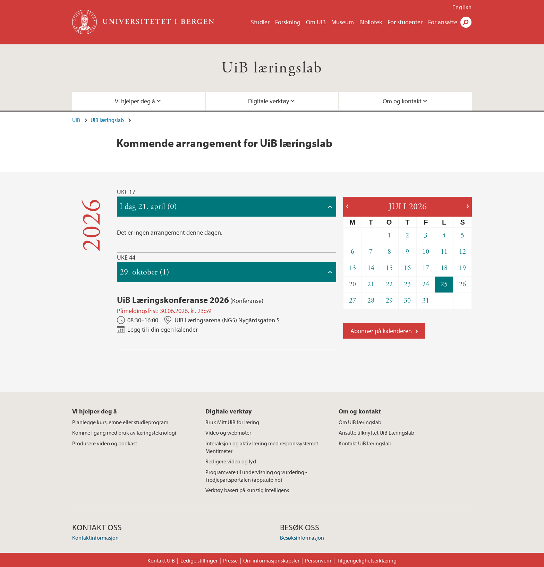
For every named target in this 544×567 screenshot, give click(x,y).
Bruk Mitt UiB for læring (232, 422)
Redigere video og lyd (230, 461)
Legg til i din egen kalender (162, 329)
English (462, 6)
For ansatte (442, 22)
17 (425, 268)
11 (444, 251)
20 (352, 284)
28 (370, 300)
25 (444, 284)
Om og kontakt (402, 101)
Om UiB (316, 22)
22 (389, 284)
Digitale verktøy (268, 101)
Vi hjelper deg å (135, 101)
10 (425, 251)
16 (407, 268)
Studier (260, 22)
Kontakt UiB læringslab (365, 443)
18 (444, 268)
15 (389, 268)
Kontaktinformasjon (95, 537)
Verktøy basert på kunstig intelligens (247, 490)
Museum (342, 22)
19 (462, 268)
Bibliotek (370, 22)
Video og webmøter (228, 432)
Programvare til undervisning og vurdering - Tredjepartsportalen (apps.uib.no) (256, 476)
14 (370, 268)
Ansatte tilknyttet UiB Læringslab (376, 432)
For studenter (405, 22)
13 (352, 268)
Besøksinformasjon (302, 537)
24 (425, 284)
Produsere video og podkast (104, 443)
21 (370, 284)
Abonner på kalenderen (381, 331)
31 (425, 300)
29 (389, 300)
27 (352, 300)
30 (407, 300)
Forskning (287, 22)
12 (462, 251)
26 (462, 284)
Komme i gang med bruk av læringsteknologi (124, 432)
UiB (76, 119)
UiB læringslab (272, 68)
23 (407, 284)
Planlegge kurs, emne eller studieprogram (120, 422)
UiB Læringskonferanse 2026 (173, 299)
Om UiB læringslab (360, 422)
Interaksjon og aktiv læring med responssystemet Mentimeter (261, 447)
